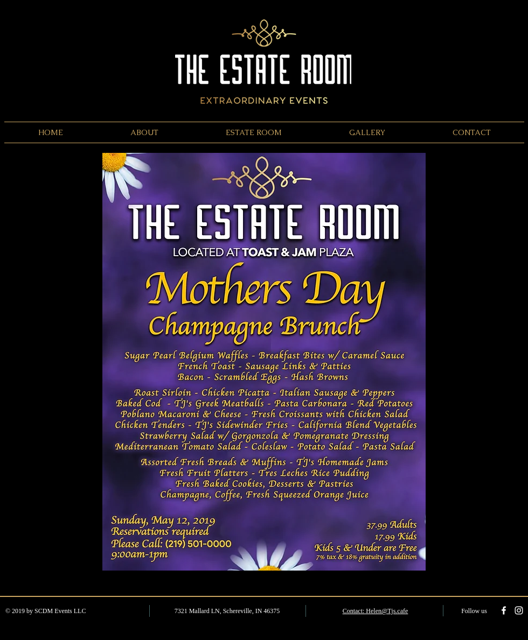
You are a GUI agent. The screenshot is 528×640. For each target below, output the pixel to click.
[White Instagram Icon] (518, 610)
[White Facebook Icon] (503, 610)
